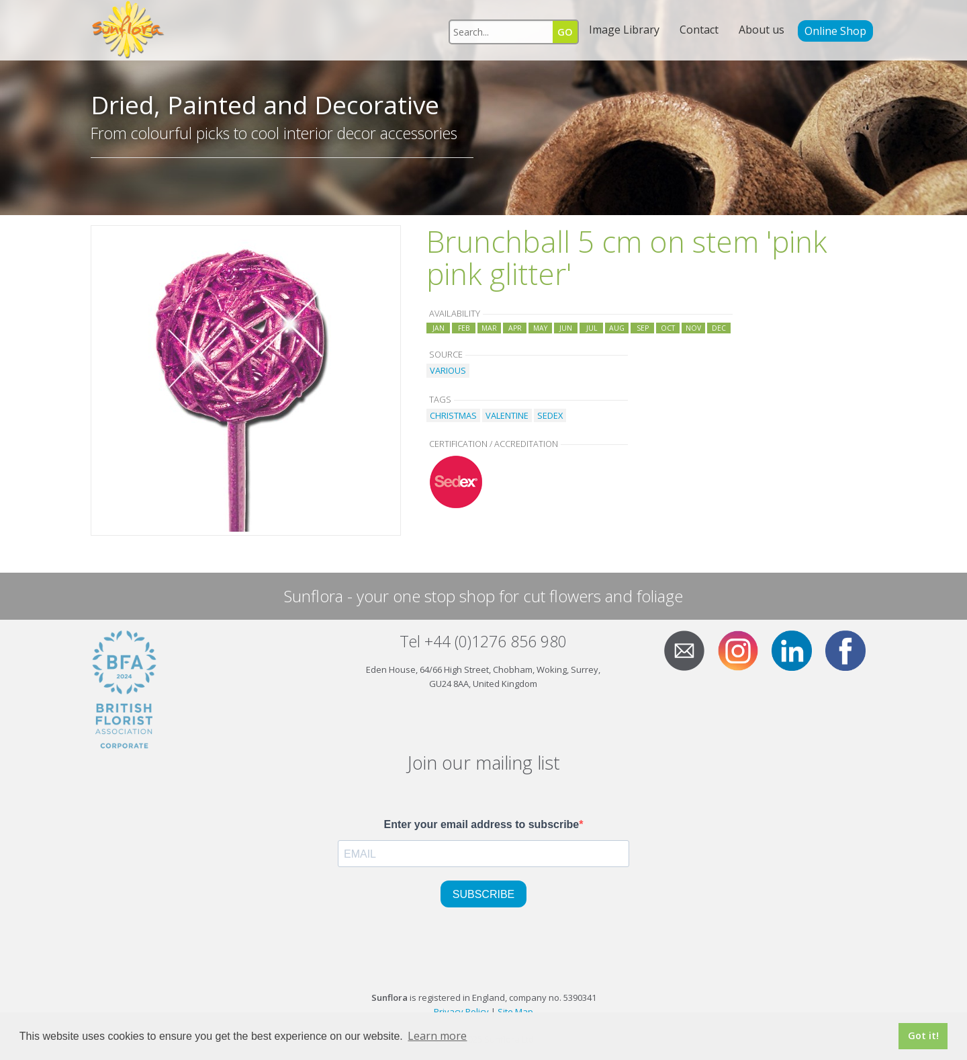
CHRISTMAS (453, 415)
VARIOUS (448, 370)
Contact (699, 29)
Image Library (624, 29)
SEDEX (550, 415)
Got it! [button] (923, 1035)
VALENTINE (507, 415)
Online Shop (835, 31)
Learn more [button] (437, 1035)
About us (761, 29)
